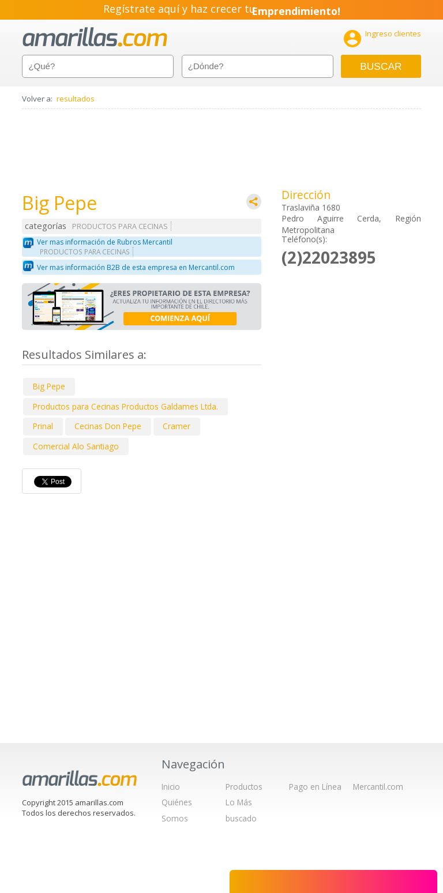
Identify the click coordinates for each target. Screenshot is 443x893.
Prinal (43, 426)
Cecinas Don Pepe (107, 426)
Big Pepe (49, 386)
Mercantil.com (378, 786)
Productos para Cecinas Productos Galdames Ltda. (125, 406)
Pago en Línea (315, 786)
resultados (76, 98)
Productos (244, 786)
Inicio (171, 786)
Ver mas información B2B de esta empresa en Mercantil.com (136, 267)
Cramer (176, 426)
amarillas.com (95, 37)
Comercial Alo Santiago (76, 446)
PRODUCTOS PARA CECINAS (120, 226)
